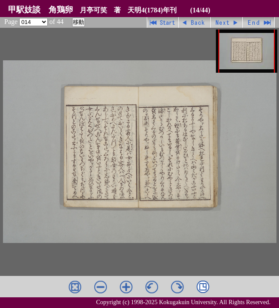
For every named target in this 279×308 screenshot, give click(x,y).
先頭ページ (163, 22)
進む (227, 22)
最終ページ (259, 22)
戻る (195, 22)
